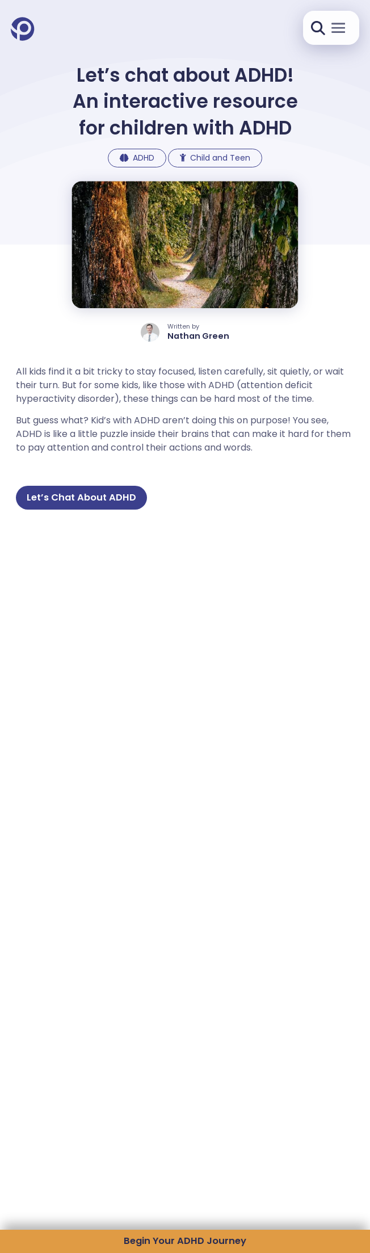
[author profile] (185, 332)
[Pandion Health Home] (22, 30)
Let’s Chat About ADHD (81, 497)
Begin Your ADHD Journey (185, 1240)
